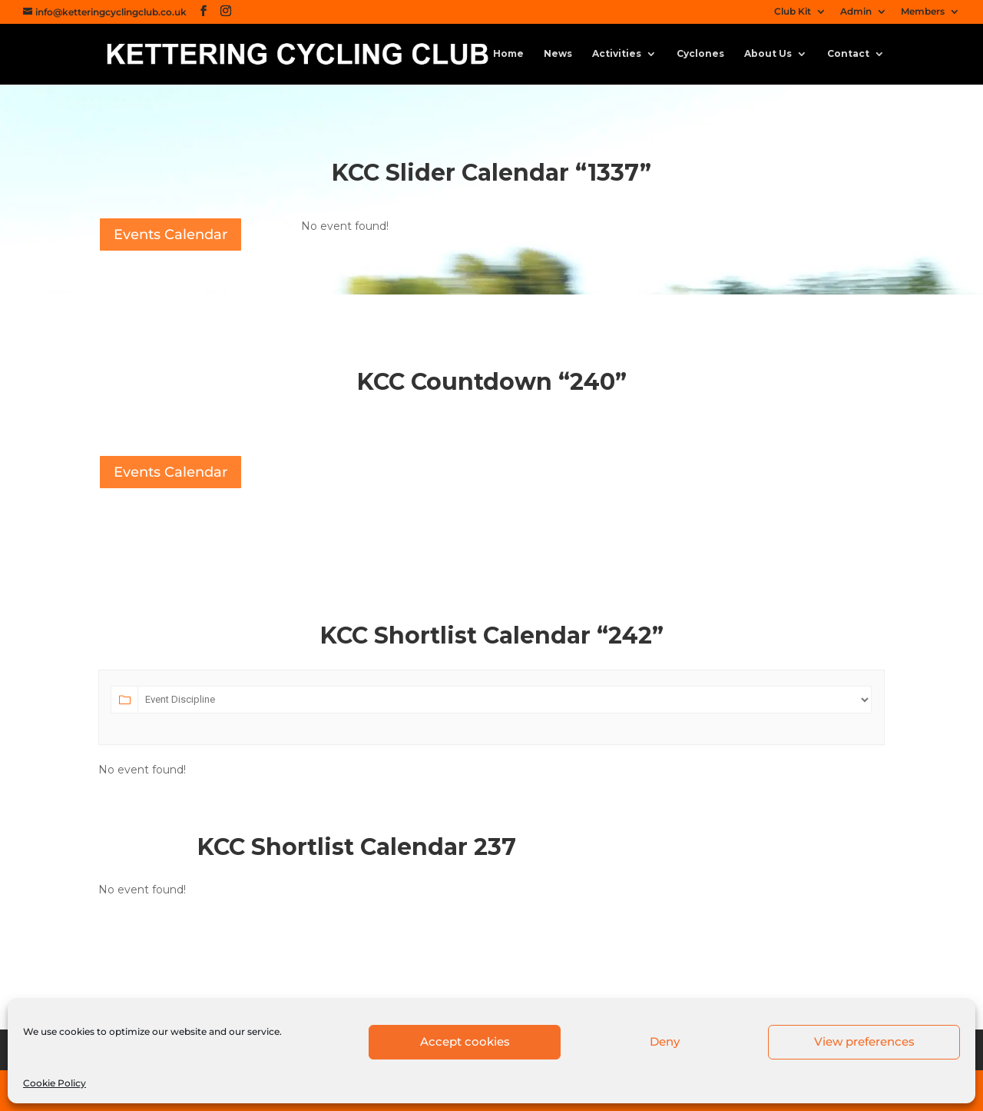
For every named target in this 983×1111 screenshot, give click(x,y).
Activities (616, 53)
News (558, 53)
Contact (848, 53)
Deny (665, 1041)
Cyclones (700, 53)
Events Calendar (170, 234)
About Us (768, 53)
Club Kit (792, 12)
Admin (856, 12)
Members (923, 12)
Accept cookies (465, 1041)
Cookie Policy (54, 1083)
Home (508, 53)
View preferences (864, 1041)
